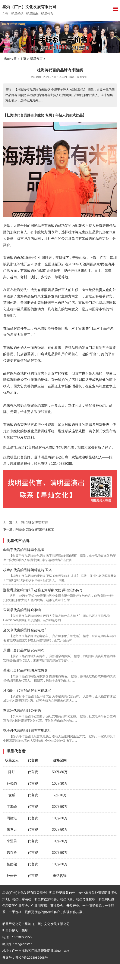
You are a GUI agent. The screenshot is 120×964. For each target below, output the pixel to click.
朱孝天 (12, 829)
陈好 (11, 772)
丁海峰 (12, 806)
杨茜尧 (12, 864)
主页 (23, 59)
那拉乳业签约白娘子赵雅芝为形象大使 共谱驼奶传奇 (43, 590)
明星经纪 (55, 892)
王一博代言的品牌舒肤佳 (31, 522)
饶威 (11, 795)
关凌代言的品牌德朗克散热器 (25, 670)
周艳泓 (12, 818)
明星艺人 (12, 760)
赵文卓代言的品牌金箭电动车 (25, 630)
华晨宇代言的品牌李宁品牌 (23, 550)
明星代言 (36, 59)
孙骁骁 (12, 783)
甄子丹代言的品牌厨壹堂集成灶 (27, 730)
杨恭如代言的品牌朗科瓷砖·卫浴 (27, 570)
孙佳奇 (12, 876)
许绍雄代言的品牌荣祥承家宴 (34, 529)
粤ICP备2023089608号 (31, 957)
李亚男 (12, 841)
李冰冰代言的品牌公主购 (22, 710)
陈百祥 (12, 852)
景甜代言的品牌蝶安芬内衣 (23, 650)
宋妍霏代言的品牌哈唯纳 (22, 610)
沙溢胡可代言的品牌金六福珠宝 (27, 690)
